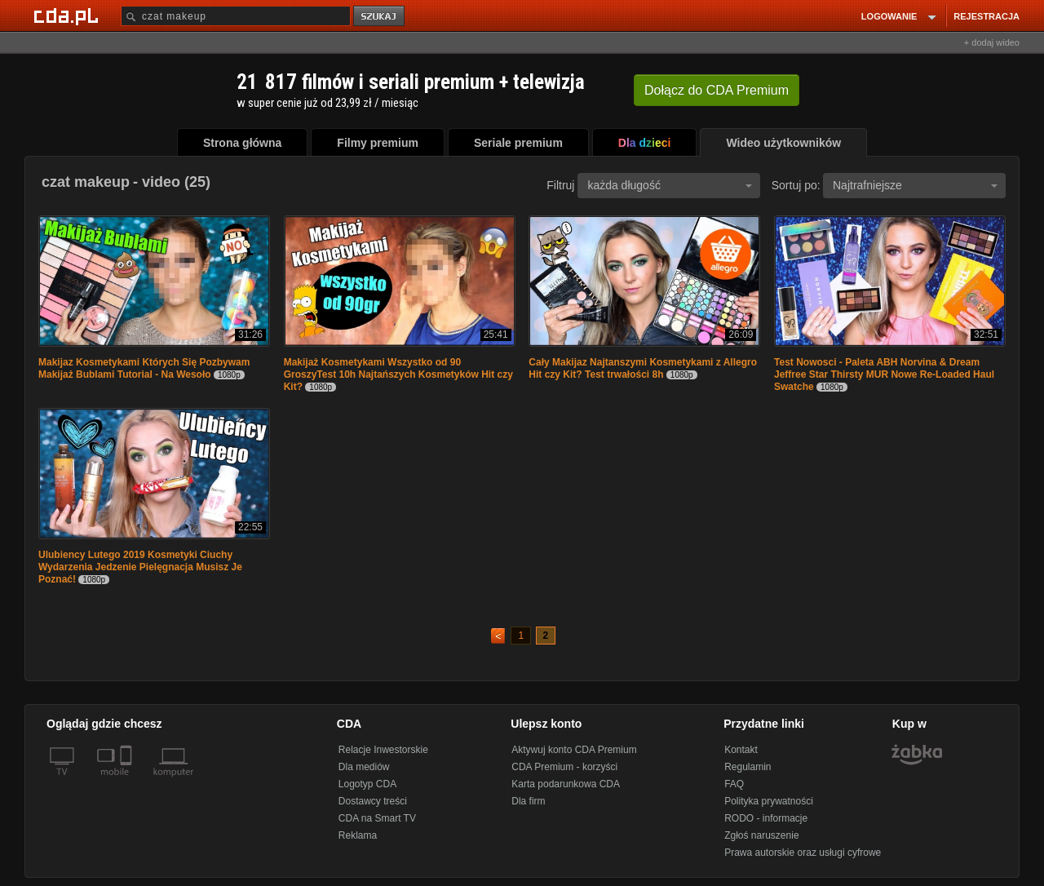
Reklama (357, 835)
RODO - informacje (765, 818)
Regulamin (747, 767)
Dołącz (716, 90)
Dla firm (528, 801)
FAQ (734, 784)
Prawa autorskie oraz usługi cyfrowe (802, 852)
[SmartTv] (127, 781)
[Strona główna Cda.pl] (68, 15)
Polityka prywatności (768, 801)
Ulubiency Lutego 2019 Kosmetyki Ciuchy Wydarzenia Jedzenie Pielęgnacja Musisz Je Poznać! (140, 567)
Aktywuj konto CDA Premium (573, 749)
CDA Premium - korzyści (564, 767)
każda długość (669, 185)
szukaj (380, 17)
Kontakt (741, 749)
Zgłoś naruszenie (761, 835)
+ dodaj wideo (992, 42)
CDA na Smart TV (377, 818)
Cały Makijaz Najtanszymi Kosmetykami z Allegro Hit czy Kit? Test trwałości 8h (643, 368)
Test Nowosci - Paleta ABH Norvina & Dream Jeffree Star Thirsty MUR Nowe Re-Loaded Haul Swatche (884, 374)
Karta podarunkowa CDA (565, 784)
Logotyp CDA (367, 784)
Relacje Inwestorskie (383, 749)
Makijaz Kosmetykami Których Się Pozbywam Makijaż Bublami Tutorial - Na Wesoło (144, 368)
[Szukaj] (236, 16)
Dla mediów (364, 767)
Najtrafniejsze (915, 185)
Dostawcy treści (372, 801)
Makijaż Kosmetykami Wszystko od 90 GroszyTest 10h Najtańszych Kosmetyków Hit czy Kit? (398, 374)
